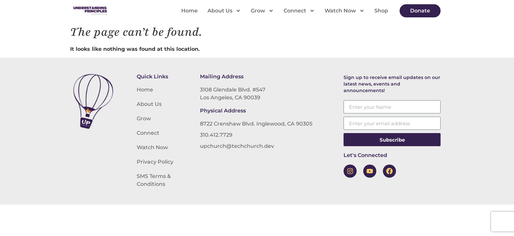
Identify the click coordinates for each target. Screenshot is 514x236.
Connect (299, 11)
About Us (224, 11)
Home (189, 11)
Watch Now (345, 11)
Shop (381, 11)
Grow (262, 11)
